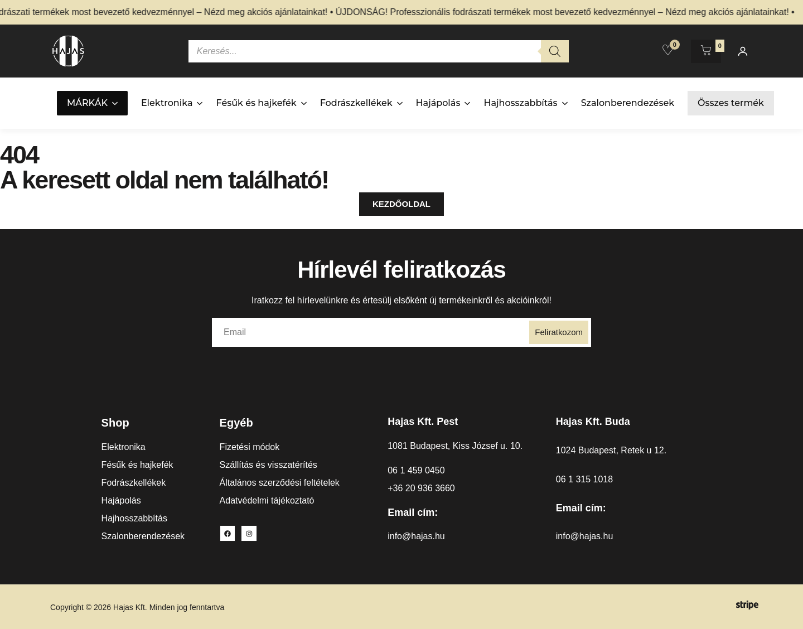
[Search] (555, 51)
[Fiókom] (743, 51)
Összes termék (731, 103)
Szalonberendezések (627, 103)
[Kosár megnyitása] (706, 51)
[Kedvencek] (667, 50)
